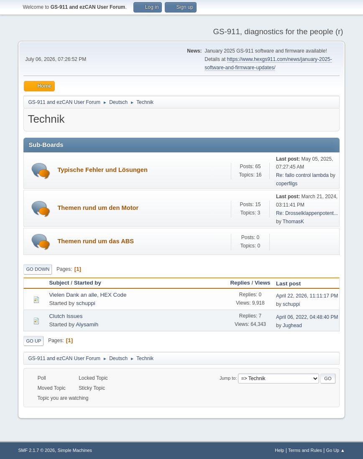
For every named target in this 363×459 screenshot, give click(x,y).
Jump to (227, 378)
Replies (240, 283)
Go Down (37, 269)
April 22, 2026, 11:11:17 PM (307, 296)
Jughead (292, 325)
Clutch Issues (65, 316)
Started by (87, 283)
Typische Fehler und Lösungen (102, 169)
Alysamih (87, 324)
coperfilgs (286, 184)
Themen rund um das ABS (95, 241)
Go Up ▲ (335, 450)
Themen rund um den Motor (97, 207)
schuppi (85, 303)
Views (263, 283)
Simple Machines (75, 450)
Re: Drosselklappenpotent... (307, 213)
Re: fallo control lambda (302, 175)
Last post (292, 283)
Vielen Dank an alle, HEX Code (87, 295)
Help (279, 450)
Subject (59, 283)
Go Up (33, 340)
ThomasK (293, 221)
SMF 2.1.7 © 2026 (36, 450)
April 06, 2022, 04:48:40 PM (307, 317)
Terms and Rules (305, 450)
